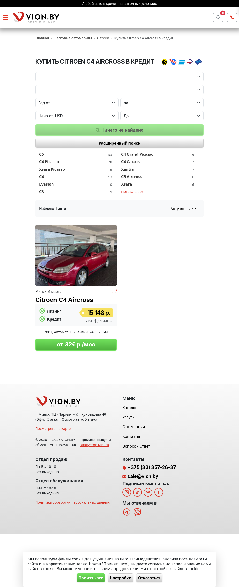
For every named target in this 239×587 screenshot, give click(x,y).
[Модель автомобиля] (119, 119)
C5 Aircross (131, 206)
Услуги (128, 470)
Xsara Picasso (52, 199)
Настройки (121, 577)
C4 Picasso (49, 191)
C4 (41, 206)
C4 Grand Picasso (137, 184)
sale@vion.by (142, 529)
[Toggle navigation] (6, 17)
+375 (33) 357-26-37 (151, 520)
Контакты (131, 489)
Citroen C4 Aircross (64, 329)
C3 (41, 221)
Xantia (127, 199)
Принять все (88, 577)
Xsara (126, 214)
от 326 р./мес (76, 374)
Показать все (132, 221)
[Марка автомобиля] (119, 106)
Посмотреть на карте (53, 481)
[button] (112, 285)
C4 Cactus (130, 191)
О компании (133, 480)
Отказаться (152, 577)
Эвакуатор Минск (94, 498)
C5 (41, 184)
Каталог (129, 460)
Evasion (46, 214)
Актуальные (182, 238)
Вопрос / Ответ (136, 499)
